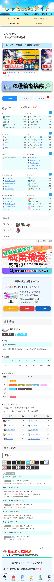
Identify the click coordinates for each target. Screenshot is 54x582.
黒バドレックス (34, 160)
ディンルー (33, 425)
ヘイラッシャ (34, 439)
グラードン (8, 421)
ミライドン (7, 178)
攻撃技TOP (46, 548)
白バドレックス (9, 206)
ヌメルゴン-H (34, 434)
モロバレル (32, 168)
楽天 (27, 309)
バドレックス (34, 421)
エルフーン (7, 186)
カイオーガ (7, 209)
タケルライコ (33, 163)
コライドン (8, 439)
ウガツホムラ (9, 430)
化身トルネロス (34, 165)
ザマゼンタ (32, 158)
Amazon (10, 309)
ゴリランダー (8, 189)
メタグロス (33, 430)
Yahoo (43, 309)
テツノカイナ (9, 434)
